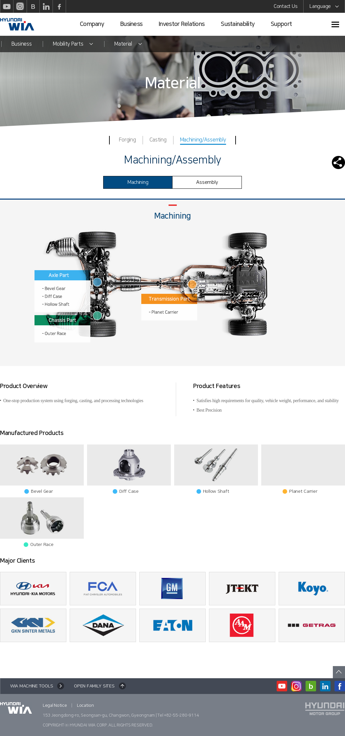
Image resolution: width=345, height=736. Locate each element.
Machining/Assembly (203, 140)
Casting (158, 140)
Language (324, 7)
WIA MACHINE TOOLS (31, 686)
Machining (137, 182)
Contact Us (285, 6)
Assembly (207, 182)
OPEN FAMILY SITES (94, 686)
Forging (127, 140)
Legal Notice (55, 705)
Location (85, 705)
